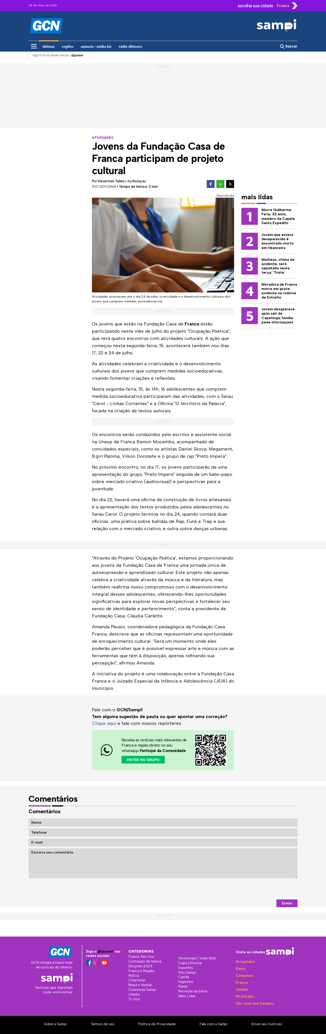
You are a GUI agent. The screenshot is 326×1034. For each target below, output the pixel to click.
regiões (68, 46)
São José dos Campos (255, 1003)
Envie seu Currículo (266, 1024)
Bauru (241, 968)
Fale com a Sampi (213, 1024)
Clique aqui (104, 723)
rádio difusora (130, 46)
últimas (49, 46)
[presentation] (263, 889)
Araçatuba (245, 961)
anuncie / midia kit (96, 46)
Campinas (244, 975)
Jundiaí (242, 989)
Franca (242, 982)
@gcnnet (106, 951)
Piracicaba (245, 996)
